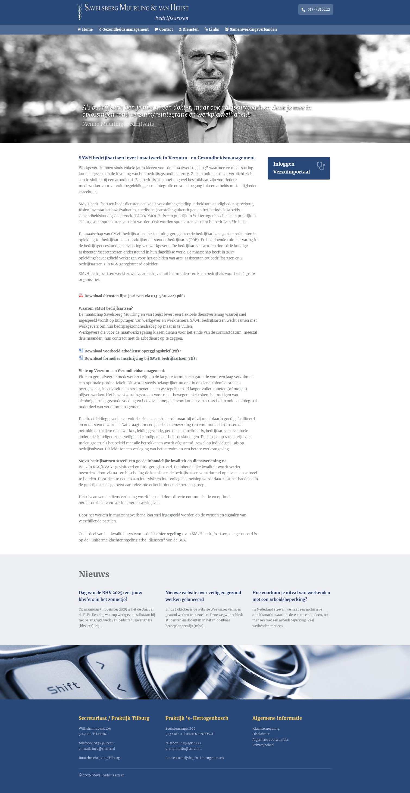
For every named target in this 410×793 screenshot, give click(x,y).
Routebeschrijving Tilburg (99, 758)
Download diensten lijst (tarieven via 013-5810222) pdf (133, 296)
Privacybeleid (263, 745)
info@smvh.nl (103, 748)
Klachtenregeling (266, 728)
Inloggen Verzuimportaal (291, 168)
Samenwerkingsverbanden (253, 29)
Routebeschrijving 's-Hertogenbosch (194, 758)
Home (87, 29)
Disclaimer (261, 734)
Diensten (191, 29)
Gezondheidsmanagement (125, 29)
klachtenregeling (166, 534)
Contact (166, 29)
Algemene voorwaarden (270, 740)
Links (214, 29)
